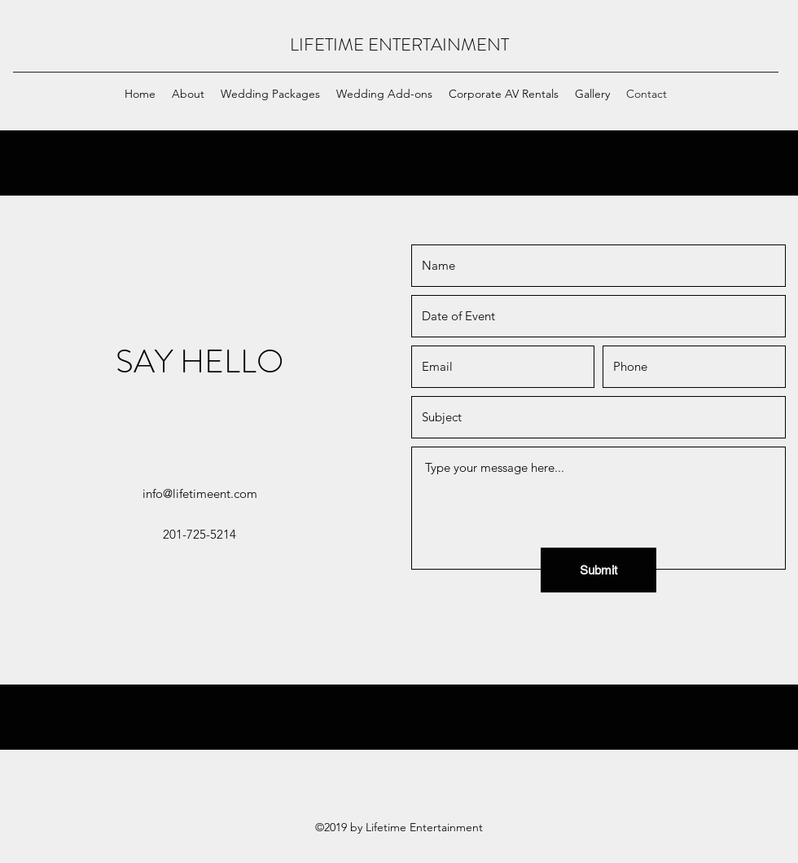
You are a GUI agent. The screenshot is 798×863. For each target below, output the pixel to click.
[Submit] (598, 570)
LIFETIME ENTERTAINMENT (399, 44)
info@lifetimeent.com (199, 493)
